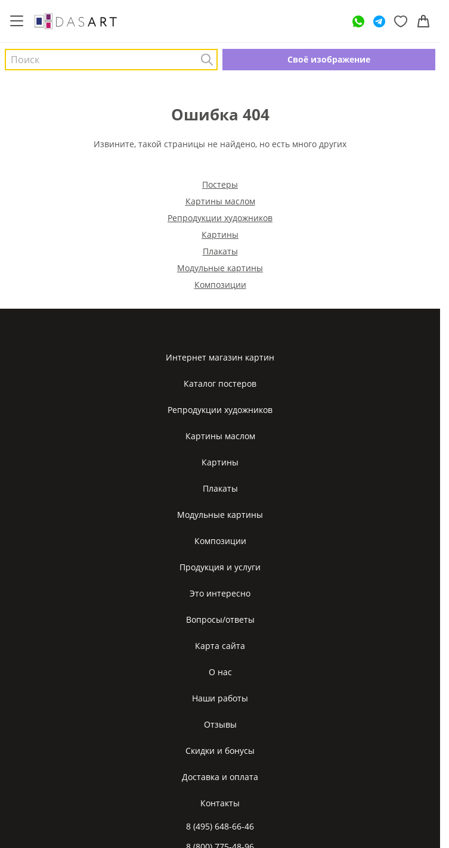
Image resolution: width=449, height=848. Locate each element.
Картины (220, 234)
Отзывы (220, 724)
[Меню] (17, 21)
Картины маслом (220, 201)
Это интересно (220, 593)
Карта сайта (220, 645)
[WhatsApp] (358, 21)
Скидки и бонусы (220, 750)
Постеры (220, 184)
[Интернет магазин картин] (76, 21)
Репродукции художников (220, 217)
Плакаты (220, 251)
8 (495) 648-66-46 (220, 826)
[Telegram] (379, 21)
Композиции (220, 284)
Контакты (220, 803)
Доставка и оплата (220, 776)
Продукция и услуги (220, 567)
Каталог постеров (220, 383)
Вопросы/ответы (220, 619)
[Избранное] (400, 21)
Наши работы (220, 698)
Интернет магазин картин (220, 357)
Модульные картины (220, 268)
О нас (220, 672)
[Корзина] (423, 21)
